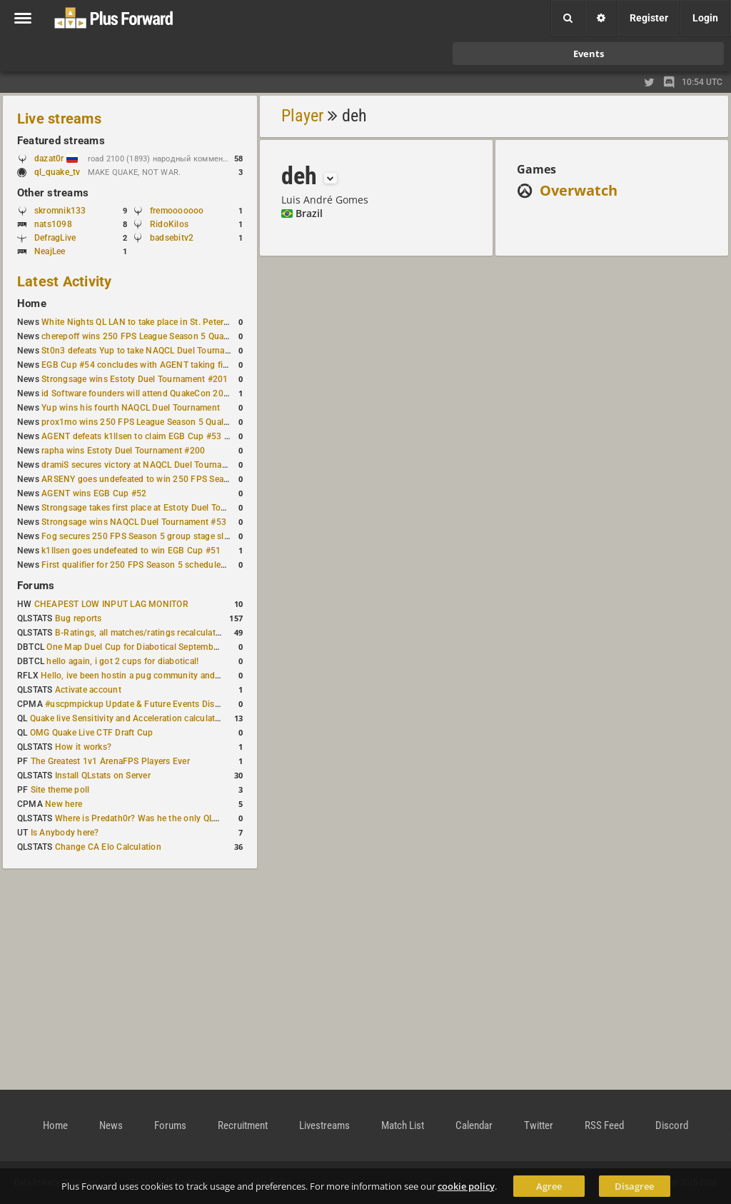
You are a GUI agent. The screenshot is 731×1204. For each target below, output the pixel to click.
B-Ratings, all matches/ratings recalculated (140, 633)
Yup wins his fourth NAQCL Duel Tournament (130, 408)
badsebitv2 (171, 238)
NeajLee (50, 251)
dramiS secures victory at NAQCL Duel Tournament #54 (150, 465)
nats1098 (53, 224)
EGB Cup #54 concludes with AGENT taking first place (148, 365)
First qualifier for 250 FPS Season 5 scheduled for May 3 (153, 565)
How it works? (83, 747)
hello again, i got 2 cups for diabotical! (122, 661)
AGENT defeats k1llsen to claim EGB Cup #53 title (140, 436)
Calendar (474, 1125)
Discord (671, 1125)
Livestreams (324, 1125)
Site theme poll (60, 790)
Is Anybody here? (65, 833)
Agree (549, 1186)
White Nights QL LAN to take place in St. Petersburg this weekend (171, 322)
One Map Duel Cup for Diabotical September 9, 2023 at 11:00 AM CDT (185, 647)
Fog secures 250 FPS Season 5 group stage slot (136, 536)
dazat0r (56, 159)
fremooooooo (177, 211)
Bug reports (78, 618)
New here (63, 804)
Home (31, 303)
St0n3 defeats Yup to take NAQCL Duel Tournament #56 (151, 351)
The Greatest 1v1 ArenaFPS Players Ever (110, 761)
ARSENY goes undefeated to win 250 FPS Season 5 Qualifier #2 (167, 479)
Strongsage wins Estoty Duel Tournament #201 (134, 379)
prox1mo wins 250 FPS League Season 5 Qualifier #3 (146, 422)
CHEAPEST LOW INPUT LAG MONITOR (111, 604)
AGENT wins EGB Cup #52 (93, 493)
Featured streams (61, 140)
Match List (402, 1125)
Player (302, 116)
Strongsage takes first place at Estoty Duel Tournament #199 (161, 508)
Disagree (634, 1186)
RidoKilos (169, 224)
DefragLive (55, 238)
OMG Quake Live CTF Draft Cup (91, 733)
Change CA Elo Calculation (108, 847)
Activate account (88, 690)
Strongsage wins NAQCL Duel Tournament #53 (133, 522)
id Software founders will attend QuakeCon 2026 (137, 393)
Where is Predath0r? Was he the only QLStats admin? (160, 818)
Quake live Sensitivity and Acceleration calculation (129, 718)
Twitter (538, 1125)
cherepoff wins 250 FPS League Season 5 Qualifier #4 (147, 336)
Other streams (53, 192)
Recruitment (243, 1125)
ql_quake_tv (57, 172)
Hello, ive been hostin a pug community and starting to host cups (170, 676)
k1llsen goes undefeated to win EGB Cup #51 (131, 551)
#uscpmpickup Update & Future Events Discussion (145, 704)
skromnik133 (60, 211)
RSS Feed (604, 1125)
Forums (35, 585)
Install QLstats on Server (103, 776)
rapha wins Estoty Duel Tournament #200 (123, 451)
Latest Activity (64, 281)
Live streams (59, 118)
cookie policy (466, 1186)
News (111, 1125)
